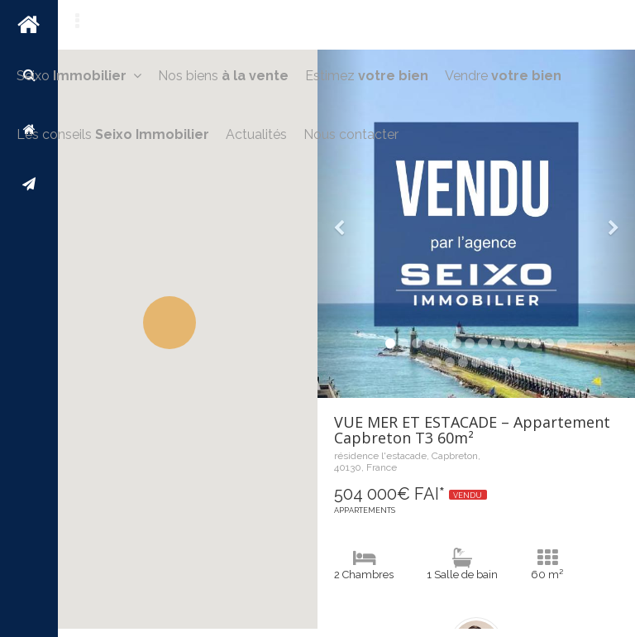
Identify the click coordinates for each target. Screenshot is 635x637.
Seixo (79, 76)
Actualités (256, 134)
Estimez (366, 76)
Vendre (503, 76)
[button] (169, 322)
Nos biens (223, 76)
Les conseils (113, 134)
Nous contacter (351, 134)
